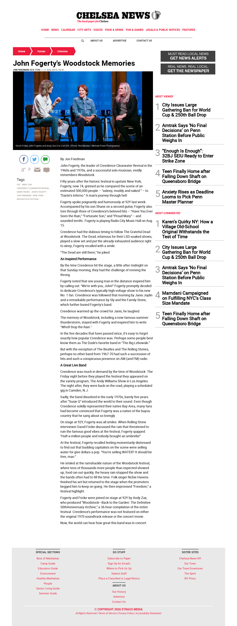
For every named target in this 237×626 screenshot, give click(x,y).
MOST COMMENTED (167, 213)
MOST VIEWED (164, 96)
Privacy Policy (126, 613)
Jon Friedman (21, 69)
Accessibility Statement (148, 613)
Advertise (119, 40)
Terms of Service (107, 613)
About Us (96, 40)
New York (35, 69)
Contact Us (144, 40)
